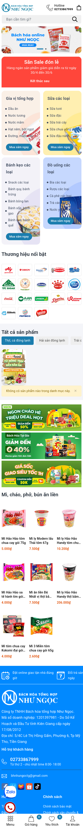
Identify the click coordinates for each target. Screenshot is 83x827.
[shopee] (29, 786)
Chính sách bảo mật (57, 806)
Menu (10, 820)
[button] (40, 49)
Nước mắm (16, 122)
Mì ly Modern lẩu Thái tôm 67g (41, 541)
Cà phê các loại (61, 196)
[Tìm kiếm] (74, 19)
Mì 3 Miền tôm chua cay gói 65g (41, 648)
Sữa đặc (56, 115)
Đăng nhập (9, 812)
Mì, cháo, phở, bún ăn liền (30, 494)
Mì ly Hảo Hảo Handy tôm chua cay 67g (68, 541)
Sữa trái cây (58, 122)
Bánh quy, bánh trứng (19, 191)
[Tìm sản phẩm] (41, 19)
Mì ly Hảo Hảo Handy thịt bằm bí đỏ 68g (68, 595)
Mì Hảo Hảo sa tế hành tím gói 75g (12, 595)
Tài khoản (72, 820)
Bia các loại (58, 182)
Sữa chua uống (60, 129)
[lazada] (21, 786)
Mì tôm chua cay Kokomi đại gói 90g (13, 648)
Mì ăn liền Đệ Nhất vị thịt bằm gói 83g (40, 595)
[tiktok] (37, 786)
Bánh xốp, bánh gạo (19, 210)
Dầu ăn (13, 108)
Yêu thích (53, 820)
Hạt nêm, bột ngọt (21, 129)
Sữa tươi (56, 108)
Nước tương (16, 115)
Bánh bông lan (18, 201)
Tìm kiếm (8, 806)
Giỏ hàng (33, 820)
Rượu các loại (59, 189)
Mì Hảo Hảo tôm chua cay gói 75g (14, 541)
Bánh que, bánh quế (19, 222)
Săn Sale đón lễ (41, 62)
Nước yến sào (59, 209)
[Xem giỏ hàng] (78, 7)
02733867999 (63, 7)
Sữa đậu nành (59, 136)
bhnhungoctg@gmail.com (29, 775)
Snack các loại (18, 182)
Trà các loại (58, 203)
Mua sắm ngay (19, 147)
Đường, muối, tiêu (20, 136)
